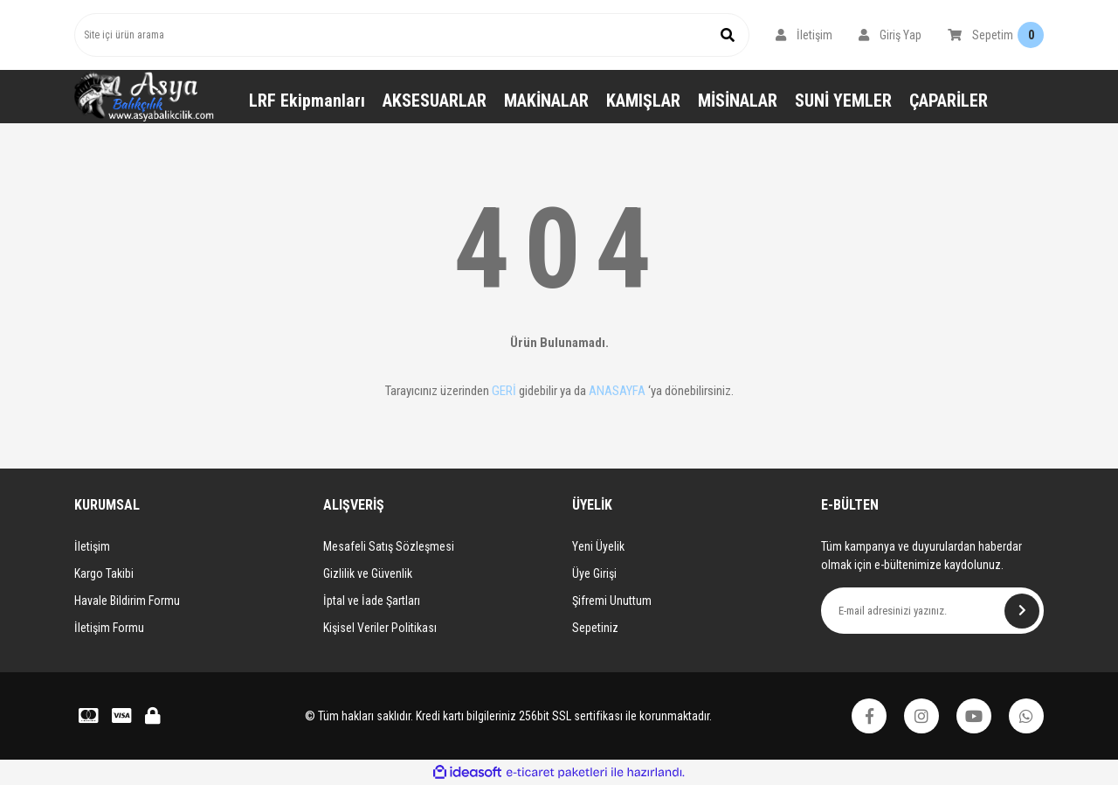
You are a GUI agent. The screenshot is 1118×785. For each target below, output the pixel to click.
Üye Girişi (594, 573)
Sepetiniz (595, 628)
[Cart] (996, 34)
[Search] (411, 35)
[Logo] (144, 96)
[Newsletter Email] (932, 610)
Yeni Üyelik (598, 546)
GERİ (504, 391)
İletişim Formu (109, 628)
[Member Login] (804, 34)
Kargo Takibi (104, 573)
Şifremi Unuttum (612, 601)
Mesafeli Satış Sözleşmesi (388, 546)
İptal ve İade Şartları (371, 601)
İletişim (92, 546)
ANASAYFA (617, 391)
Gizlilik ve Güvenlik (367, 573)
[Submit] (1021, 611)
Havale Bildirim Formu (127, 601)
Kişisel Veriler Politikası (380, 628)
